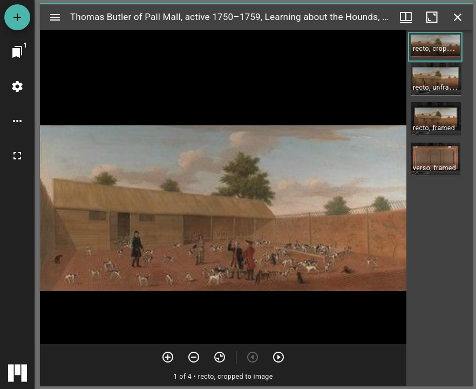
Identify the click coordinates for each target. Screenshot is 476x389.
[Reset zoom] (220, 357)
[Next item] (278, 357)
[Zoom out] (194, 357)
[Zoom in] (168, 357)
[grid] (439, 208)
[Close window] (458, 17)
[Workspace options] (17, 121)
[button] (435, 47)
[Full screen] (17, 156)
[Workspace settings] (17, 86)
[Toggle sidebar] (55, 17)
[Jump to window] (17, 52)
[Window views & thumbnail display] (406, 17)
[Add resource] (17, 17)
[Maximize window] (432, 17)
